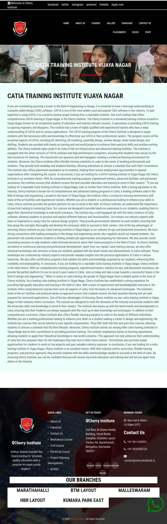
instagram (77, 4)
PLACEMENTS (119, 32)
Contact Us (145, 23)
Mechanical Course (60, 439)
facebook (53, 4)
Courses (95, 23)
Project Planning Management (58, 460)
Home (66, 23)
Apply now (117, 4)
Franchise (127, 23)
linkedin (103, 4)
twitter (65, 4)
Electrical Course (59, 451)
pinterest (91, 4)
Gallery (111, 23)
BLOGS (135, 32)
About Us (80, 23)
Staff (148, 32)
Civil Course (56, 445)
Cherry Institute (77, 518)
